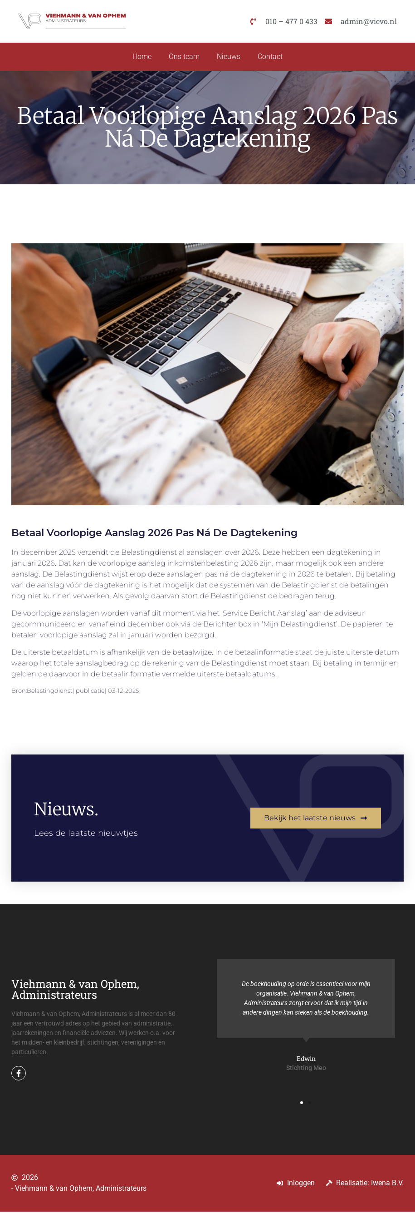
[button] (301, 1104)
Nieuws (229, 57)
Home (140, 57)
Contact (271, 57)
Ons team (183, 57)
